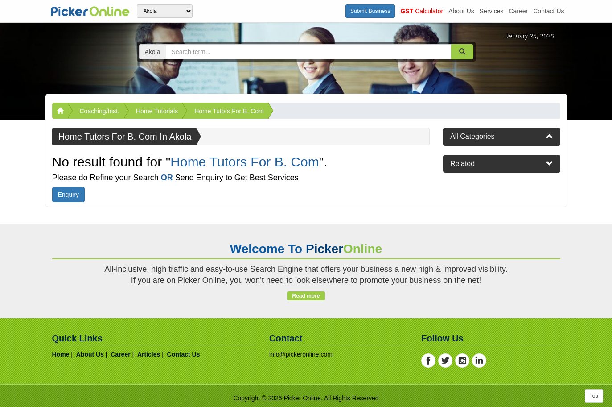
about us (461, 11)
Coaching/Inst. (100, 111)
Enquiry (68, 194)
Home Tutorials (157, 111)
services (492, 11)
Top (594, 396)
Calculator (421, 11)
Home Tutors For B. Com (229, 111)
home (61, 354)
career (518, 11)
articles (148, 354)
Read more (306, 296)
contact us (548, 11)
